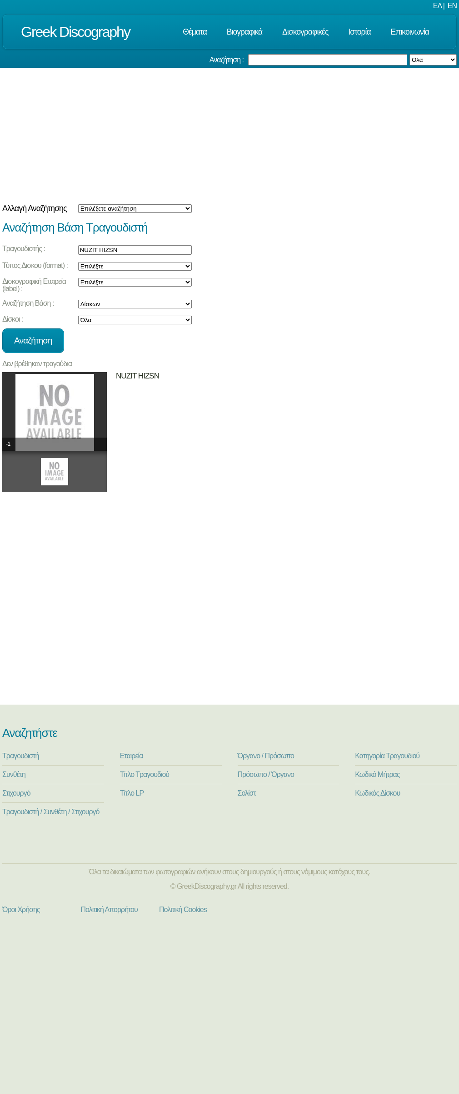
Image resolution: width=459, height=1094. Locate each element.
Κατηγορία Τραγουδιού (387, 756)
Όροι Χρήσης (21, 909)
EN (452, 6)
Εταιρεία (131, 756)
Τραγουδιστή (20, 756)
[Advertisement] (229, 136)
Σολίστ (247, 793)
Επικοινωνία (410, 31)
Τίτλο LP (132, 793)
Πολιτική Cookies (183, 909)
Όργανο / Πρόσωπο (266, 756)
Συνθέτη (13, 774)
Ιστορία (359, 31)
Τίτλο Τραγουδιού (144, 774)
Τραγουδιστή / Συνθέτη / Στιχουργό (51, 812)
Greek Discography (75, 32)
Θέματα (195, 31)
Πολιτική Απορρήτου (109, 909)
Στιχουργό (16, 793)
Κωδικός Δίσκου (377, 793)
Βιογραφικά (244, 31)
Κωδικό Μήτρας (377, 774)
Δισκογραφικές (305, 31)
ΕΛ (437, 6)
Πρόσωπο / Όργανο (266, 774)
